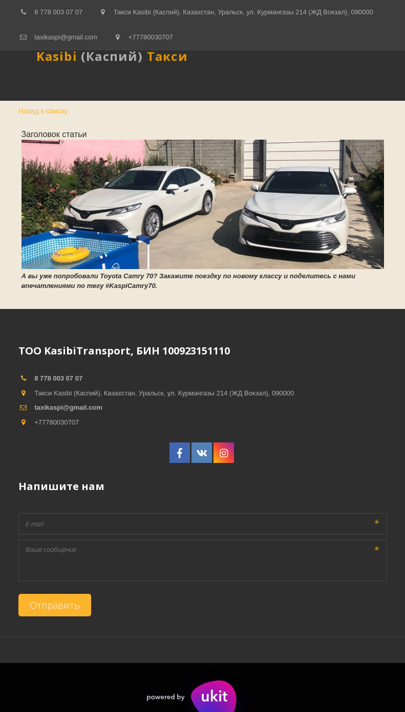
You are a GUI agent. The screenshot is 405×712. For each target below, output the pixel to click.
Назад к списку (43, 111)
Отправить (55, 605)
